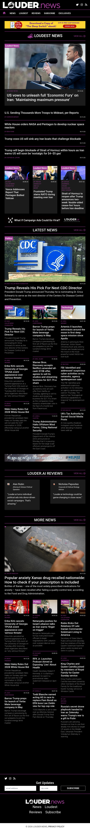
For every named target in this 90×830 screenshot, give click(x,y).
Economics (38, 307)
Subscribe (49, 13)
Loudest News (12, 46)
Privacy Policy (56, 826)
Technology (67, 307)
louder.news (31, 5)
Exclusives (65, 13)
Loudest (23, 13)
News (13, 13)
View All (79, 36)
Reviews (36, 13)
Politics (8, 238)
